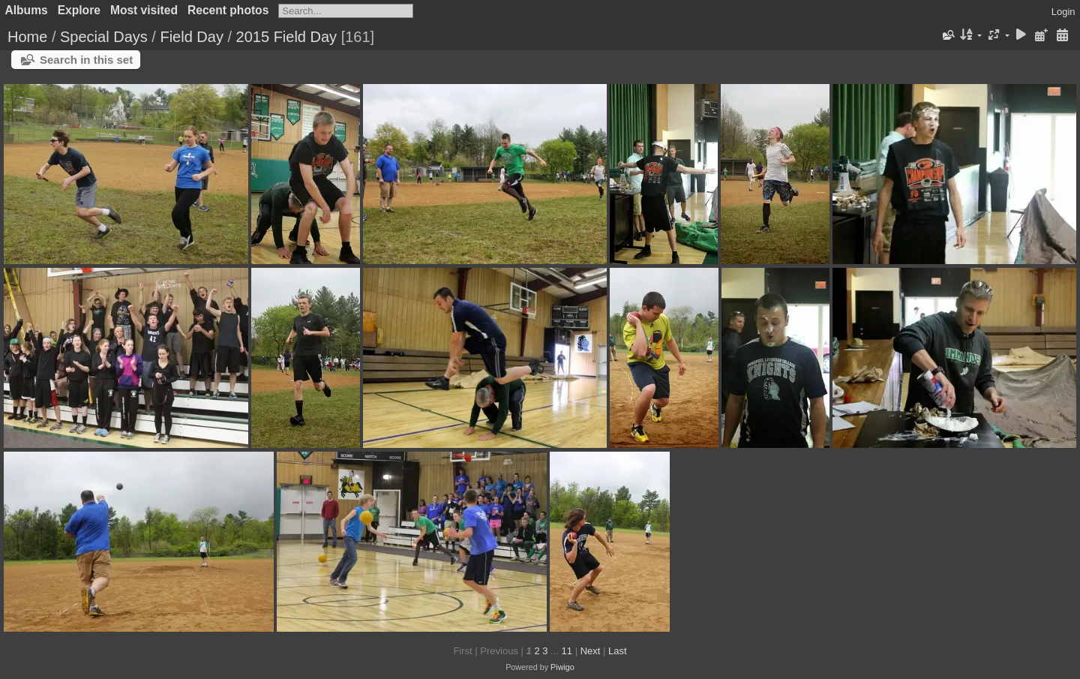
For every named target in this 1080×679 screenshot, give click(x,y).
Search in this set (86, 59)
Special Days (104, 37)
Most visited (144, 10)
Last (617, 650)
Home (27, 37)
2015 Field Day (287, 37)
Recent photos (228, 10)
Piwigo (562, 666)
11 (567, 650)
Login (1064, 11)
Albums (26, 10)
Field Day (191, 37)
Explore (79, 10)
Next (590, 650)
